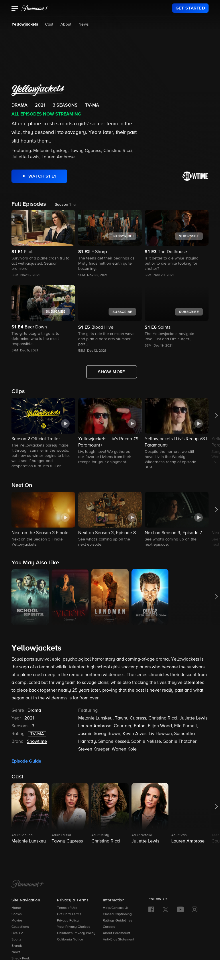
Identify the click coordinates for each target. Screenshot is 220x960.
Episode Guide (26, 761)
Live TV (17, 933)
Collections (20, 927)
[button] (15, 9)
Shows (16, 914)
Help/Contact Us (116, 908)
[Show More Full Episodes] (111, 371)
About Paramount (116, 933)
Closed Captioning (117, 914)
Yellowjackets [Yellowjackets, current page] (24, 24)
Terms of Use (67, 908)
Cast (49, 24)
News (83, 24)
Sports (16, 939)
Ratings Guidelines (117, 920)
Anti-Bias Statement (118, 939)
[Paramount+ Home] (27, 884)
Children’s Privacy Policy (76, 933)
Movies (17, 920)
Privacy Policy (68, 920)
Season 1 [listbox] (63, 205)
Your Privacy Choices (73, 927)
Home (16, 908)
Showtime (37, 741)
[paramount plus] (34, 8)
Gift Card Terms (69, 914)
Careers (109, 927)
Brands (17, 946)
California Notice (70, 939)
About (66, 24)
